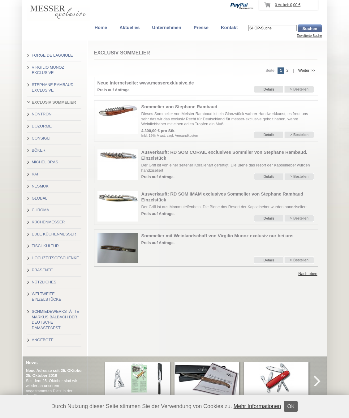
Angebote (43, 340)
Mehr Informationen (257, 406)
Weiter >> (306, 70)
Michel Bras (45, 162)
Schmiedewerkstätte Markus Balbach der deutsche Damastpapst (55, 319)
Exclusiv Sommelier (54, 102)
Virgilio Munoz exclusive (48, 70)
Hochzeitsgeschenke (55, 258)
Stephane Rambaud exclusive (53, 88)
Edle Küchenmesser (54, 234)
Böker (38, 150)
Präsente (42, 270)
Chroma (40, 210)
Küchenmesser (48, 222)
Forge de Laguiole (52, 55)
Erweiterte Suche (309, 35)
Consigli (41, 138)
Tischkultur (45, 246)
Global (40, 198)
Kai (35, 174)
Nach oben (307, 274)
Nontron (42, 114)
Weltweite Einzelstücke (47, 297)
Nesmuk (40, 186)
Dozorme (42, 126)
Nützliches (44, 282)
